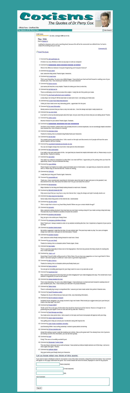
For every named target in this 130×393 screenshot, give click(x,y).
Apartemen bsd (52, 272)
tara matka (51, 246)
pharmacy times (53, 131)
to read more (52, 76)
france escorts (52, 83)
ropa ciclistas (52, 164)
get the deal (51, 137)
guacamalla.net (52, 177)
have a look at (52, 266)
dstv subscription (53, 149)
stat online (51, 157)
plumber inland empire (54, 227)
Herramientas (52, 184)
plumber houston (53, 235)
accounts (51, 207)
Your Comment (40, 377)
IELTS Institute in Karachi (55, 298)
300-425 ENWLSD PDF (55, 190)
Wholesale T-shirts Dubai (55, 342)
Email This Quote (43, 52)
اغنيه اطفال (51, 253)
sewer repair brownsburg (55, 318)
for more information (54, 106)
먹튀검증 (51, 171)
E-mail (65, 368)
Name (62, 364)
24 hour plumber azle (54, 329)
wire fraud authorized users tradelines (59, 95)
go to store (51, 71)
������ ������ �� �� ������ (63, 124)
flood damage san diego (55, 312)
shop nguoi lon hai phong (55, 196)
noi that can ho (52, 89)
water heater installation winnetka (58, 323)
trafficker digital (52, 349)
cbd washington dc (53, 59)
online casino (52, 118)
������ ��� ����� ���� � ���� (64, 65)
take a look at (52, 260)
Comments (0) (102, 48)
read (49, 336)
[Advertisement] (65, 5)
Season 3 (45, 41)
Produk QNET (52, 305)
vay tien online (52, 201)
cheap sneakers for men (55, 279)
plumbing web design (54, 214)
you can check (52, 112)
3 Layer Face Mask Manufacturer (58, 101)
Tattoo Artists (52, 286)
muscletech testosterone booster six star (60, 144)
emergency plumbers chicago (57, 220)
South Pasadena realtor (55, 292)
